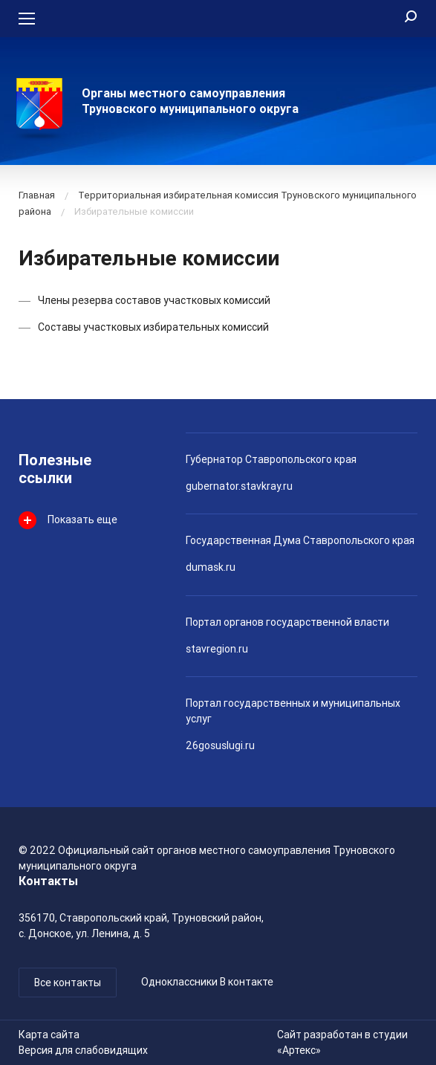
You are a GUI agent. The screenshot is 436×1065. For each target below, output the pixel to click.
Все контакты (67, 982)
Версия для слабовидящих (83, 1050)
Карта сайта (49, 1034)
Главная (37, 195)
